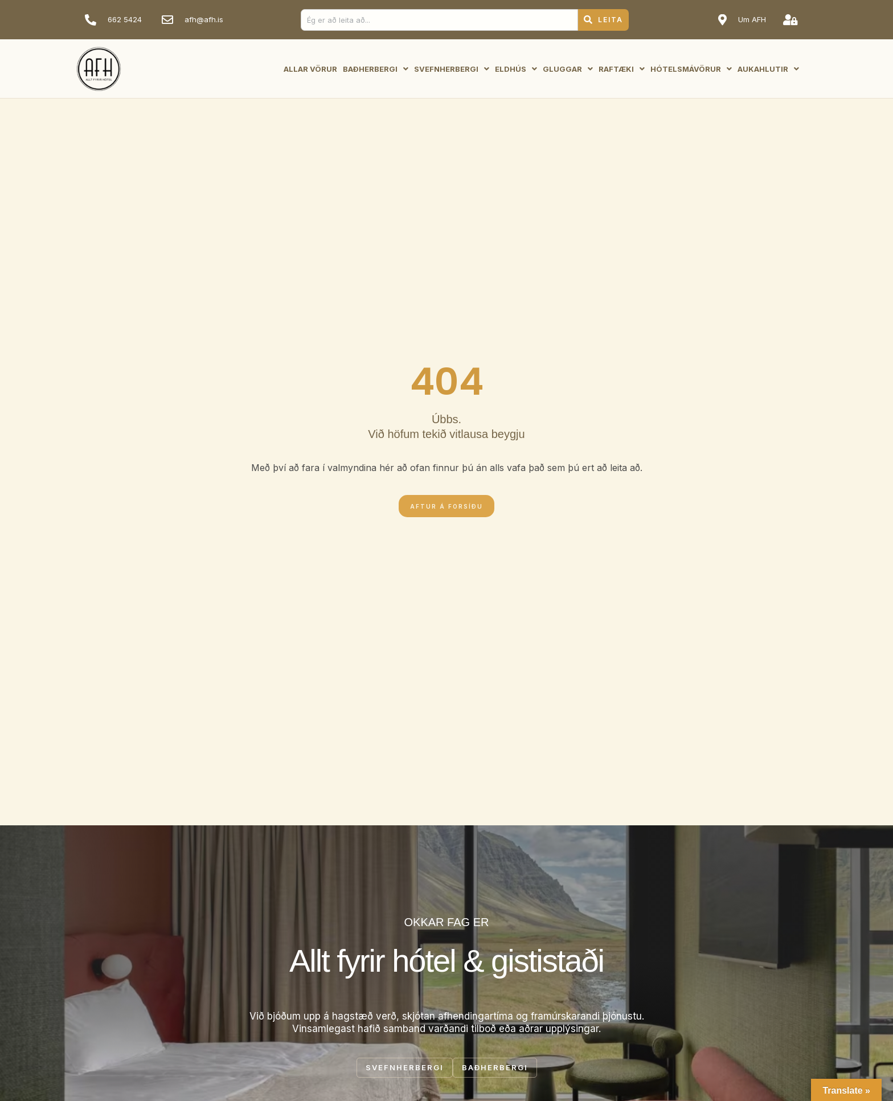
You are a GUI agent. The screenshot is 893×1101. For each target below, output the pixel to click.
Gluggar (568, 68)
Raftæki (622, 68)
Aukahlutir (768, 68)
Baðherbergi (375, 68)
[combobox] (439, 20)
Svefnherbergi (451, 68)
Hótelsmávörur (691, 68)
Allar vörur (310, 68)
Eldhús (516, 68)
